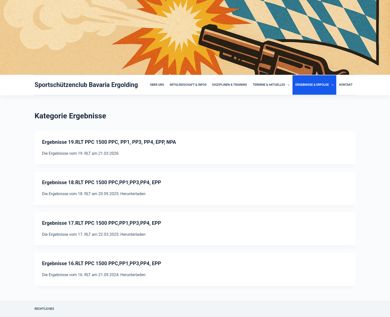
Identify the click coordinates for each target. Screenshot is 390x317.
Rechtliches (44, 309)
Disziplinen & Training (229, 84)
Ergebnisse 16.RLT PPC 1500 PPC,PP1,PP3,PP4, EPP (101, 263)
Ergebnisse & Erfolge (315, 85)
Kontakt (346, 84)
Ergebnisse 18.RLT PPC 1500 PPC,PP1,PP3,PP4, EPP (101, 182)
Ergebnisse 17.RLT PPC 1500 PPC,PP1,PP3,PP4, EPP (101, 223)
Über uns (157, 84)
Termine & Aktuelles (272, 85)
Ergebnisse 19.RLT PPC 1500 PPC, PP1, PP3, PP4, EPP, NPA (109, 142)
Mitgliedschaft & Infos (188, 84)
